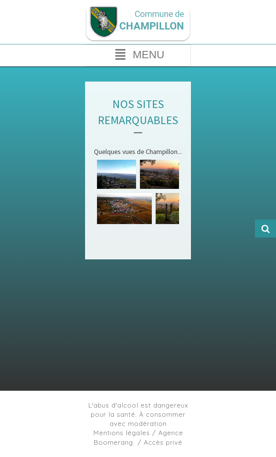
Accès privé (163, 442)
